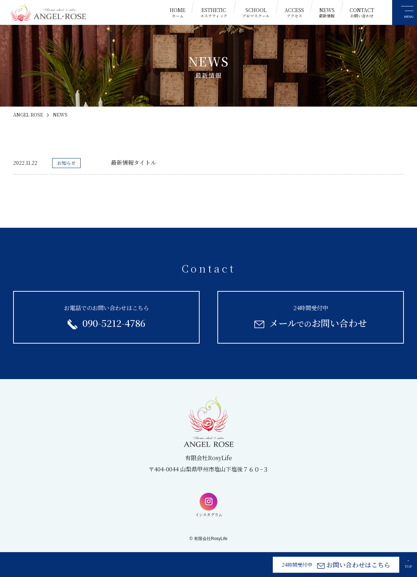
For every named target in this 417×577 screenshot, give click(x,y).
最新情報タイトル (133, 162)
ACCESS (294, 12)
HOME (177, 12)
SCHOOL (256, 12)
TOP (408, 564)
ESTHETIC (213, 12)
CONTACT (362, 12)
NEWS (327, 12)
